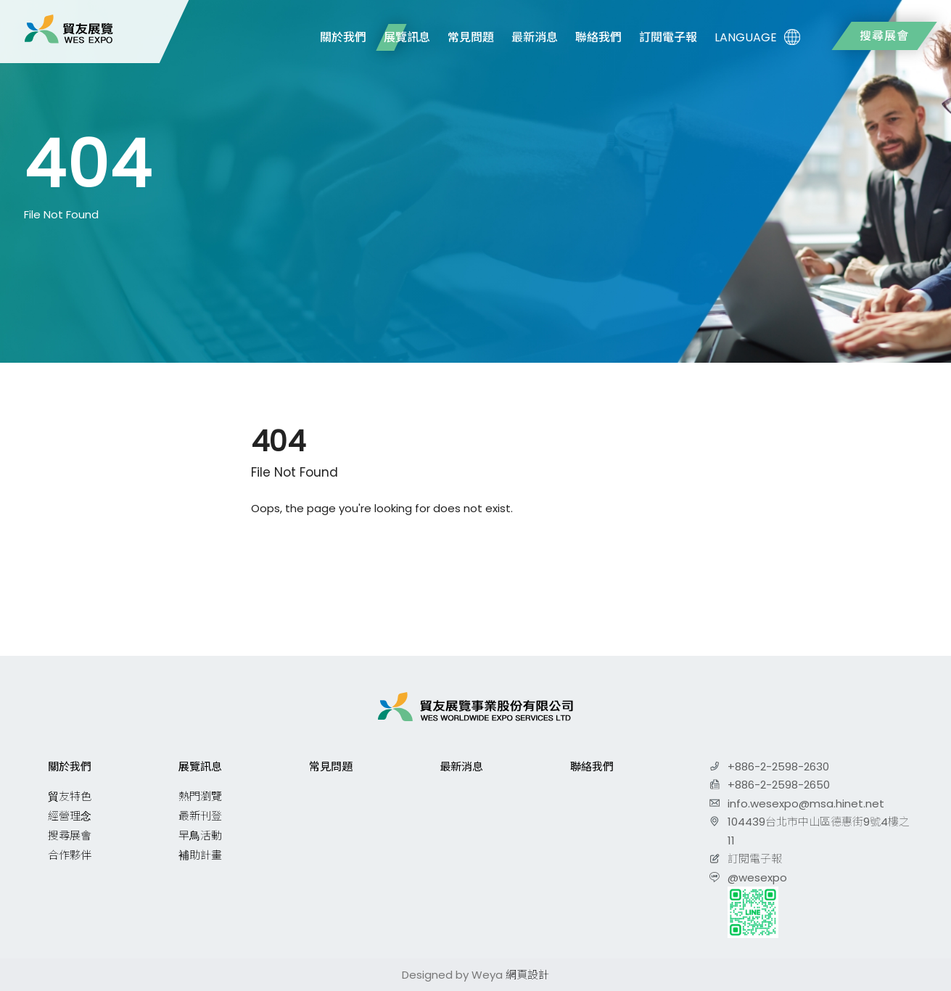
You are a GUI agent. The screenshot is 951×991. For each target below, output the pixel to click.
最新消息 (534, 37)
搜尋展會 (884, 36)
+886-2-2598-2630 (778, 766)
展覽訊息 (407, 37)
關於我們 (343, 37)
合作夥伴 (69, 855)
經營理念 (69, 815)
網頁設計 (527, 974)
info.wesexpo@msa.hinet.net (806, 803)
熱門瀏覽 (200, 796)
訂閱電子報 (668, 37)
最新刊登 (200, 815)
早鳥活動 (200, 835)
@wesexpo (757, 877)
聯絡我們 (598, 37)
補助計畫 (200, 855)
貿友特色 (69, 796)
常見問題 (471, 37)
